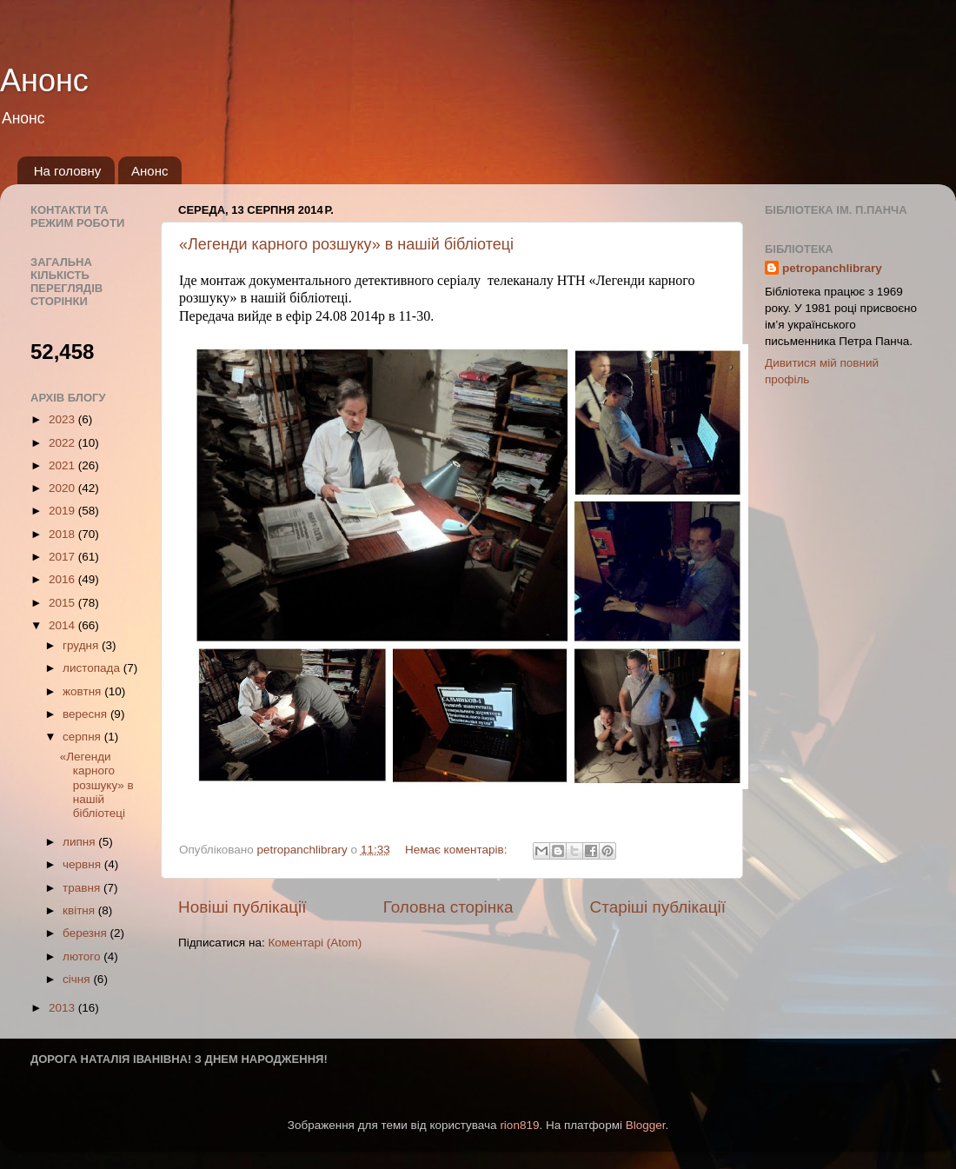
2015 (63, 602)
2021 (63, 465)
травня (83, 887)
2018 (63, 534)
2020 (63, 488)
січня (78, 979)
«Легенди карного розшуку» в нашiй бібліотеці (346, 244)
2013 (63, 1007)
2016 (63, 579)
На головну (68, 170)
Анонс (44, 80)
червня (83, 864)
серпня (83, 736)
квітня (80, 910)
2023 (63, 419)
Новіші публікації (242, 907)
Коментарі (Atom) (315, 942)
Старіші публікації (658, 907)
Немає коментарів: (457, 849)
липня (80, 841)
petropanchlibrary (832, 268)
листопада (93, 667)
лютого (83, 956)
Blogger (646, 1125)
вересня (86, 714)
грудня (82, 645)
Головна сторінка (448, 907)
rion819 (519, 1125)
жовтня (83, 691)
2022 (63, 442)
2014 (63, 625)
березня (86, 933)
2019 (63, 510)
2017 (63, 556)
